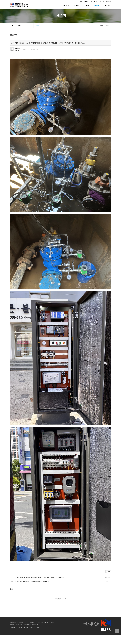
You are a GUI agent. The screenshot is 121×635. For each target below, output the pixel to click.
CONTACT (86, 1)
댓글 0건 (17, 50)
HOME (80, 1)
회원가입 (108, 1)
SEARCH (95, 1)
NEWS (91, 1)
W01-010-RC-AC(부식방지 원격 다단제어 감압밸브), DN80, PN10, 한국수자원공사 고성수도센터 (40, 577)
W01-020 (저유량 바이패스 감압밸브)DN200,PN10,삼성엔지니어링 (33, 581)
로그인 (102, 1)
